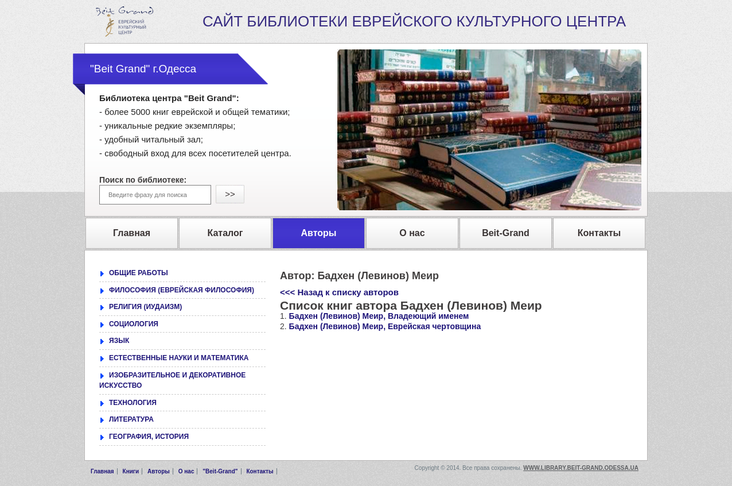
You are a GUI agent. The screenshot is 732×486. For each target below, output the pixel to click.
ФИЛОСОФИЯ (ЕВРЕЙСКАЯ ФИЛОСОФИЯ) (181, 290)
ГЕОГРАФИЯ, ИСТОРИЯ (149, 437)
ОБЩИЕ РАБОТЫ (138, 273)
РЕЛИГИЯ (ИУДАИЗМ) (145, 307)
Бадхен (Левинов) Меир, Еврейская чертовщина (385, 326)
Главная (102, 471)
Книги (131, 471)
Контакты (259, 471)
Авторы (158, 471)
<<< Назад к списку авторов (339, 292)
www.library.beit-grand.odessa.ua (580, 468)
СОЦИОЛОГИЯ (133, 324)
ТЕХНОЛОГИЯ (133, 403)
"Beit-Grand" (220, 471)
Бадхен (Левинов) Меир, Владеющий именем (379, 316)
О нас (186, 471)
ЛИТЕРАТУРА (131, 419)
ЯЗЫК (119, 341)
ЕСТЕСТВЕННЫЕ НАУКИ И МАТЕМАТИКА (178, 358)
